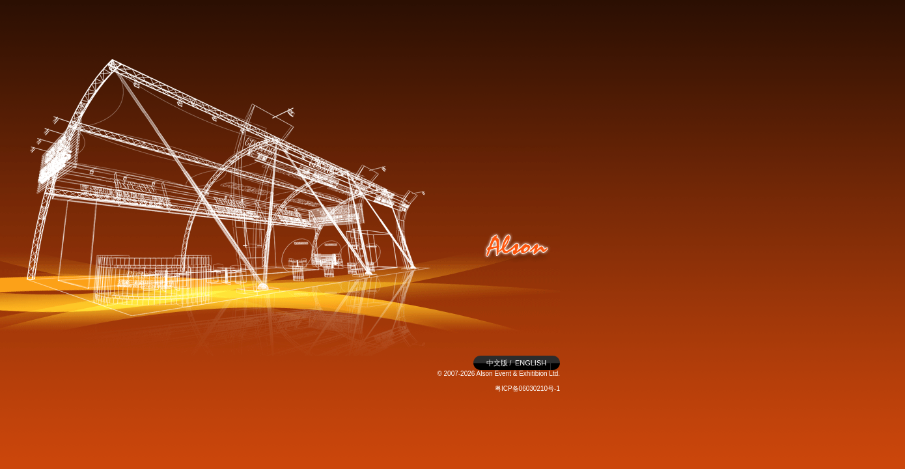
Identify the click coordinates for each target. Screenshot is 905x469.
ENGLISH (530, 363)
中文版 (497, 363)
